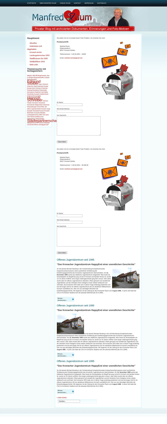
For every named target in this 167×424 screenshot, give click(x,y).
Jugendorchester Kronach (38, 109)
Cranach (46, 77)
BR (37, 75)
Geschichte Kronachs (33, 94)
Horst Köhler (40, 106)
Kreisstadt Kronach (38, 110)
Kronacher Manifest (39, 112)
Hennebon (35, 103)
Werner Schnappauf (40, 124)
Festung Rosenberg (33, 90)
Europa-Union (31, 88)
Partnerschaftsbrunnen (36, 116)
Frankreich (38, 92)
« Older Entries (62, 405)
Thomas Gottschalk (43, 122)
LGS (43, 114)
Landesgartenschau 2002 (34, 114)
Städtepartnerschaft (43, 121)
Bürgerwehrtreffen (39, 77)
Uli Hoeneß (30, 124)
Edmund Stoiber (34, 82)
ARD (34, 75)
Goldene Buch (44, 94)
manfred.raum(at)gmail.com (73, 58)
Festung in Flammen (42, 88)
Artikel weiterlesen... (62, 306)
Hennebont (42, 103)
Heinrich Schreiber (35, 99)
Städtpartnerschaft (32, 122)
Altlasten (29, 75)
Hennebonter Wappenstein (35, 104)
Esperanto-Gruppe (42, 86)
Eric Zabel (34, 86)
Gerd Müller (44, 92)
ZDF (47, 124)
